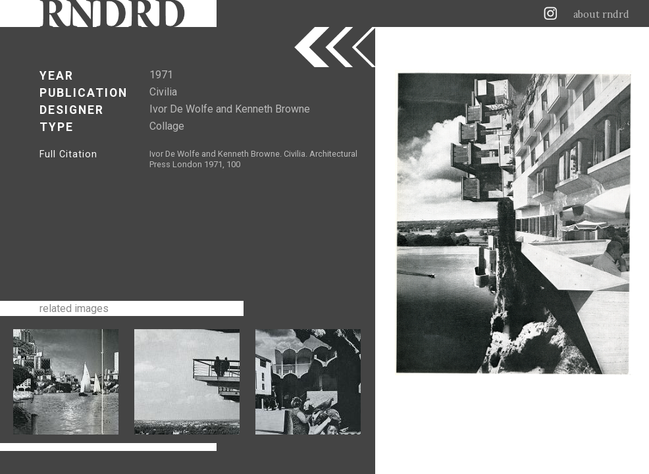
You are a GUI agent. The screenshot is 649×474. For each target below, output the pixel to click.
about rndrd (601, 14)
